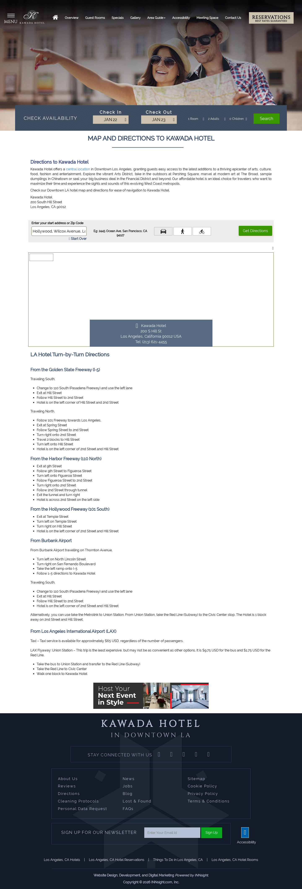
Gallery (135, 18)
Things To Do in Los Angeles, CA (178, 860)
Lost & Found (137, 801)
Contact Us (233, 18)
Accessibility (181, 18)
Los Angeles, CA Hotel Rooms (235, 860)
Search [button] (266, 118)
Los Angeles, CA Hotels (62, 860)
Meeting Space (207, 18)
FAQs (128, 808)
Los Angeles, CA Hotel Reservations (116, 860)
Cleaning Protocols (78, 801)
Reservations (271, 18)
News (129, 779)
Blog (128, 793)
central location (78, 169)
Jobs (128, 786)
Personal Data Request (82, 808)
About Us (68, 779)
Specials (118, 18)
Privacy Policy (203, 793)
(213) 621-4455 (154, 342)
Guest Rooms (95, 18)
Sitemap (196, 779)
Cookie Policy (202, 786)
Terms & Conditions (209, 801)
